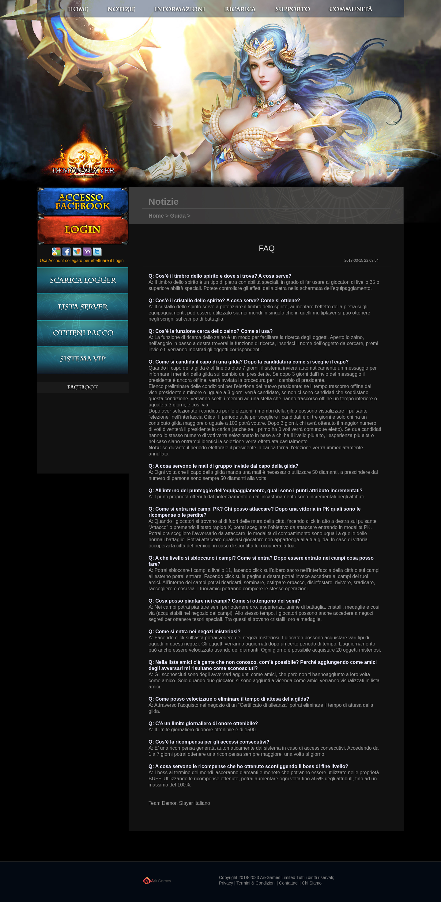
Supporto (300, 9)
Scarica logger (82, 280)
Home (91, 9)
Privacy (226, 883)
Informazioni (191, 9)
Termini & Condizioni (256, 883)
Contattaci (288, 883)
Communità (344, 9)
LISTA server (82, 307)
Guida (178, 216)
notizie (147, 9)
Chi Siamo (312, 883)
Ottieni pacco (82, 333)
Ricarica (245, 9)
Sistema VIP (82, 360)
